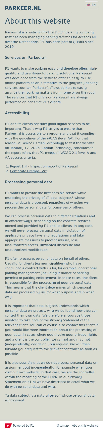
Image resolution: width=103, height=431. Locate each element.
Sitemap (63, 425)
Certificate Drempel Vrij (28, 171)
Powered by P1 (23, 425)
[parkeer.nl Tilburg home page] (21, 7)
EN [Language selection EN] (94, 4)
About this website (85, 425)
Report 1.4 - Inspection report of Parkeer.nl (44, 166)
